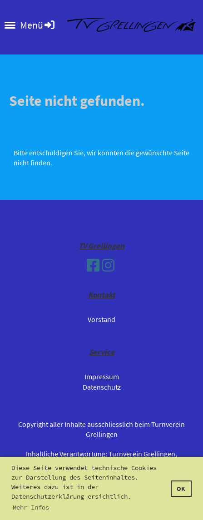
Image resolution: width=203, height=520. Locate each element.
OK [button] (181, 489)
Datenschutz (102, 386)
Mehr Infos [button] (31, 507)
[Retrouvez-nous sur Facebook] (93, 266)
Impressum (101, 376)
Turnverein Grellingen (142, 453)
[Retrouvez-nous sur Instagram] (108, 266)
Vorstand (101, 319)
